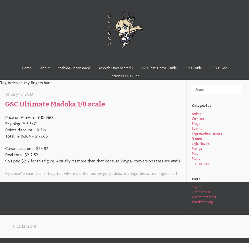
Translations (200, 163)
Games (197, 138)
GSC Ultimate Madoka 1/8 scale (55, 104)
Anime (197, 114)
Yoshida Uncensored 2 (116, 68)
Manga (197, 149)
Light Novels (200, 144)
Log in (196, 187)
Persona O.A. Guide (124, 76)
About (45, 68)
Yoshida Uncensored (74, 68)
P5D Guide (219, 68)
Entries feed (201, 192)
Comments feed (204, 197)
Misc (195, 153)
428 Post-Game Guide (159, 68)
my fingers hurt (164, 173)
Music (196, 158)
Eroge (196, 124)
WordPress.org (202, 202)
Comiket (198, 119)
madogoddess (136, 173)
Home (27, 68)
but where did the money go (82, 173)
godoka (115, 173)
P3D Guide (193, 68)
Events (197, 129)
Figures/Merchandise (23, 173)
